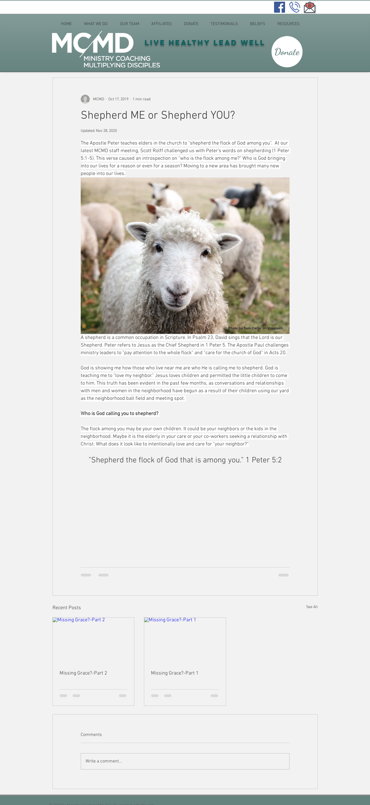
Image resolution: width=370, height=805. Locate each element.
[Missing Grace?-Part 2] (93, 640)
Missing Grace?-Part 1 (175, 673)
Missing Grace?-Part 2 (83, 673)
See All (312, 607)
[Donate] (287, 51)
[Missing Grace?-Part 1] (185, 640)
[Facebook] (279, 7)
